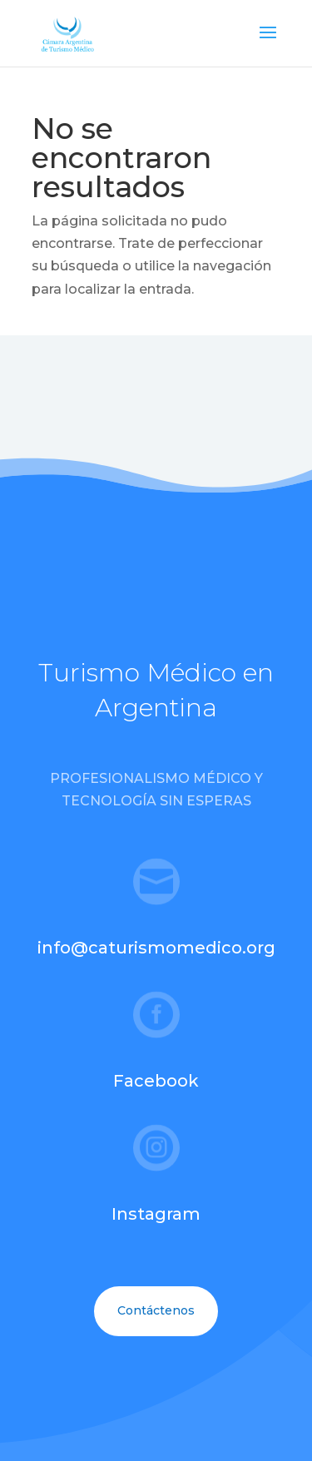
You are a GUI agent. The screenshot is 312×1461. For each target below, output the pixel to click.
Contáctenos (156, 1310)
